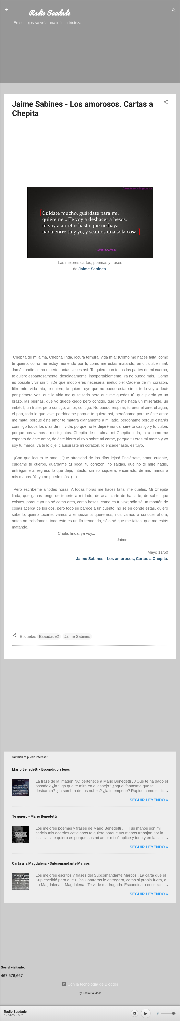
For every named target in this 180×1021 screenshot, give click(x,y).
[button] (165, 102)
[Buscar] (173, 11)
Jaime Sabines (89, 558)
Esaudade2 (49, 636)
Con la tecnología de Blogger (90, 984)
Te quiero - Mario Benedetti (34, 816)
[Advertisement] (90, 62)
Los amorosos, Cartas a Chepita (137, 558)
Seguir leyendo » (149, 800)
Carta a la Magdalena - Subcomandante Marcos (51, 863)
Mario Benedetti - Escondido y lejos (41, 769)
